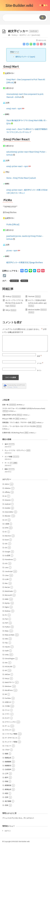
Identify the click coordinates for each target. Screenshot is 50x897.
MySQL (7, 655)
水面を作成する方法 (12, 467)
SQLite (7, 699)
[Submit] (42, 17)
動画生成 (8, 810)
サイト (39, 422)
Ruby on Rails (9, 687)
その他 (7, 758)
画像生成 (8, 841)
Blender (7, 568)
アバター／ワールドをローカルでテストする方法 (22, 478)
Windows (8, 738)
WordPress (9, 742)
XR (6, 746)
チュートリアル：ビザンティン (17, 502)
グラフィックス (10, 774)
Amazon (8, 552)
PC (6, 667)
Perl (6, 671)
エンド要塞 (12, 509)
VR (6, 722)
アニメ (7, 762)
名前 (39, 408)
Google (7, 604)
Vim (6, 714)
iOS (6, 615)
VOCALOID (8, 718)
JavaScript (15, 333)
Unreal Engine (10, 710)
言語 (6, 849)
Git (6, 599)
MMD (6, 651)
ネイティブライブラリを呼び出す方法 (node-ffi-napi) (14, 355)
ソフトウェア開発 (11, 786)
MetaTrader (9, 643)
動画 (6, 806)
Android (7, 556)
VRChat (7, 726)
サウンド (8, 782)
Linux (6, 627)
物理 (6, 833)
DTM (6, 580)
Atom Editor (9, 564)
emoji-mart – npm (15, 160)
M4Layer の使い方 (10, 471)
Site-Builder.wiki (19, 5)
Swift (7, 703)
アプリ (7, 766)
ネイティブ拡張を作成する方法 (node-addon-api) (37, 355)
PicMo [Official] (12, 276)
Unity (7, 706)
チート (11, 515)
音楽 (6, 857)
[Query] (19, 17)
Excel (7, 592)
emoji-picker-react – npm (18, 218)
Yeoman (34, 348)
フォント (8, 798)
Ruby (6, 683)
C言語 (7, 576)
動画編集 (8, 814)
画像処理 (8, 837)
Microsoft (8, 647)
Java (6, 619)
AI (5, 548)
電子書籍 (8, 853)
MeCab (7, 639)
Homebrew (9, 611)
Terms (15, 439)
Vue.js (7, 730)
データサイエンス (11, 790)
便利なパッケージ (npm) (25, 108)
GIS (6, 596)
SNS (6, 691)
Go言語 (7, 607)
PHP (6, 675)
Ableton (7, 540)
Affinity (7, 544)
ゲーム (7, 778)
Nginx (7, 659)
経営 (6, 845)
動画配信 (8, 817)
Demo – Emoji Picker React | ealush (21, 230)
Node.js (15, 87)
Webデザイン (9, 734)
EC (6, 584)
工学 (6, 825)
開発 (10, 521)
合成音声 (8, 821)
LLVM (6, 631)
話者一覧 (9, 457)
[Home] (9, 87)
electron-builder (37, 363)
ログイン (8, 883)
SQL (6, 695)
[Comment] (25, 395)
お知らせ (8, 754)
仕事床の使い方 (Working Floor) (15, 485)
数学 (6, 829)
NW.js (10, 362)
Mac (6, 635)
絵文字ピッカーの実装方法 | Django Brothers (24, 314)
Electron (8, 588)
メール (40, 415)
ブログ (7, 802)
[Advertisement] (25, 50)
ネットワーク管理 (11, 794)
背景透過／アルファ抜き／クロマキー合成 (19, 474)
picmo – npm (13, 302)
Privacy (9, 439)
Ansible (7, 560)
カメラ (7, 770)
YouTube (8, 750)
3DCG (7, 536)
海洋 (10, 496)
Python (7, 679)
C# (6, 572)
